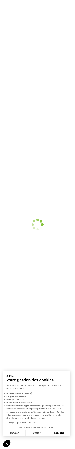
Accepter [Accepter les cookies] (59, 433)
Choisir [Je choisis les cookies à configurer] (36, 433)
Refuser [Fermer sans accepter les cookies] (14, 433)
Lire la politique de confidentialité (21, 423)
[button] (7, 443)
